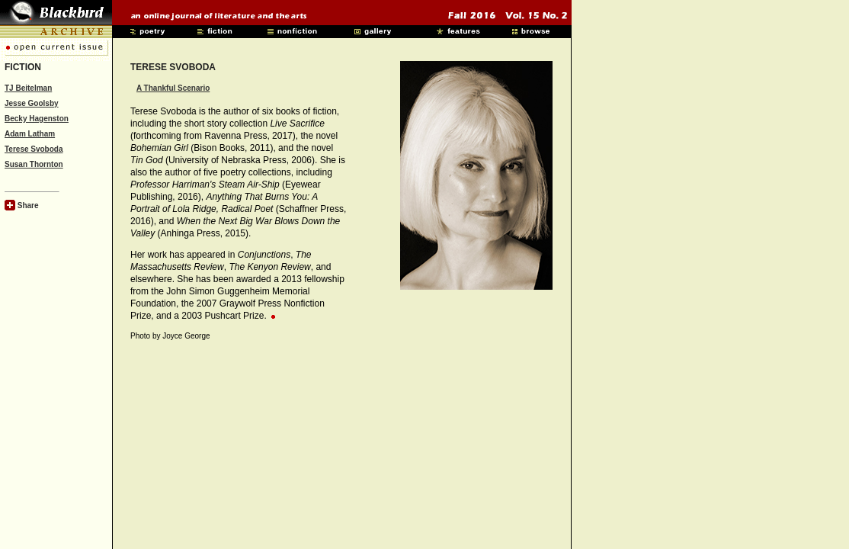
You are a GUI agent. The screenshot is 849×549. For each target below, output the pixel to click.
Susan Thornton (34, 164)
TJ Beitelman (28, 88)
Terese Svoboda (34, 149)
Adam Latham (30, 134)
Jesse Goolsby (32, 103)
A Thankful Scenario (173, 88)
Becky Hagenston (37, 118)
